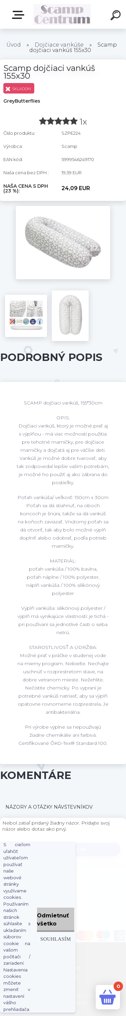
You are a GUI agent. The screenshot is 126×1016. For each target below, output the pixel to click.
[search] (117, 16)
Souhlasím (55, 938)
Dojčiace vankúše (59, 45)
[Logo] (62, 14)
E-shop (19, 15)
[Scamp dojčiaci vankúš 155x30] (63, 208)
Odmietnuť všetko (53, 919)
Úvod (13, 45)
